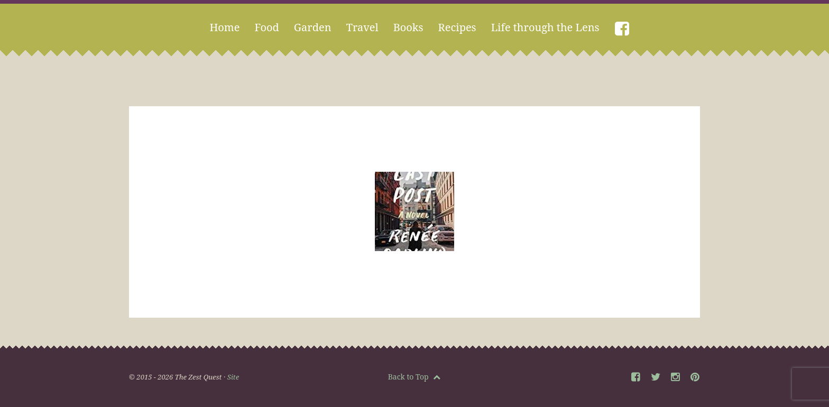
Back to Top (414, 377)
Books (408, 27)
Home (224, 27)
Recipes (457, 27)
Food (266, 27)
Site (233, 377)
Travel (362, 27)
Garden (312, 27)
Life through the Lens (545, 27)
